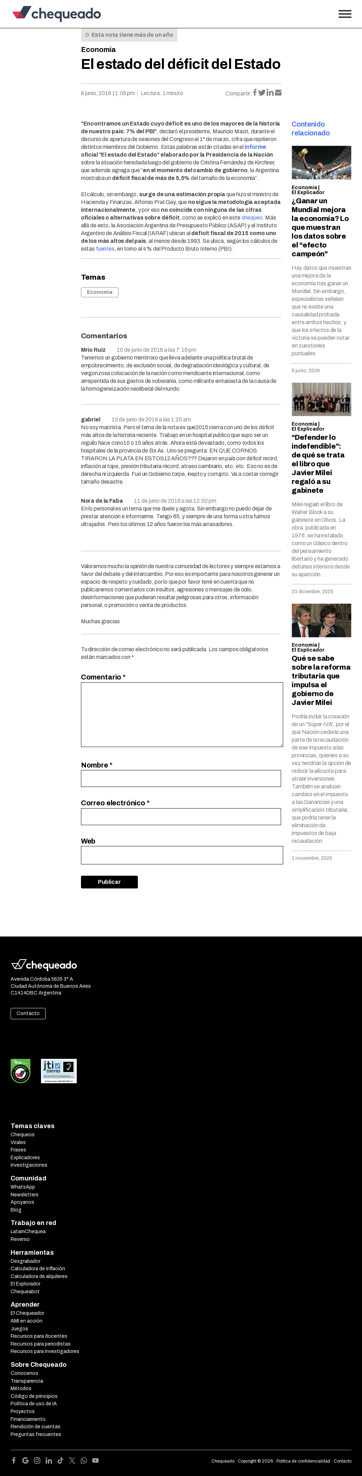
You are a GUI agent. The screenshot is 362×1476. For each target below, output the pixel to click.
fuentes (105, 249)
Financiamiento (28, 1419)
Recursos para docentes (39, 1336)
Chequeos (23, 1134)
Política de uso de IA (34, 1403)
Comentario (103, 677)
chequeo (252, 218)
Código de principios (34, 1396)
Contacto (28, 1013)
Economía (98, 49)
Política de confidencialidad (303, 1461)
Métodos (21, 1388)
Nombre (96, 765)
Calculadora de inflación (38, 1268)
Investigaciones (29, 1165)
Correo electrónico (115, 803)
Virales (18, 1142)
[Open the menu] (345, 14)
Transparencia (27, 1381)
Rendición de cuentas (35, 1426)
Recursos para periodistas (41, 1344)
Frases (18, 1150)
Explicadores (25, 1157)
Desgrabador (25, 1261)
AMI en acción (26, 1321)
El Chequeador (27, 1313)
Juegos (19, 1328)
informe (255, 147)
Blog (16, 1210)
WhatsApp (23, 1187)
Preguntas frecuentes (36, 1434)
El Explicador (308, 192)
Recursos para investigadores (45, 1351)
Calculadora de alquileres (39, 1276)
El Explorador (25, 1284)
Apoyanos (22, 1202)
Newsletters (25, 1194)
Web (88, 841)
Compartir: (238, 94)
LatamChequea (28, 1231)
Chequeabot (25, 1291)
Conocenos (24, 1373)
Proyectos (23, 1411)
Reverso (20, 1239)
